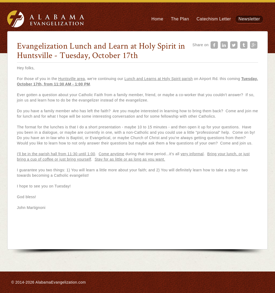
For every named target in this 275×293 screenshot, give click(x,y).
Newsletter (249, 19)
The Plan (180, 19)
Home (157, 19)
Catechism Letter (214, 19)
